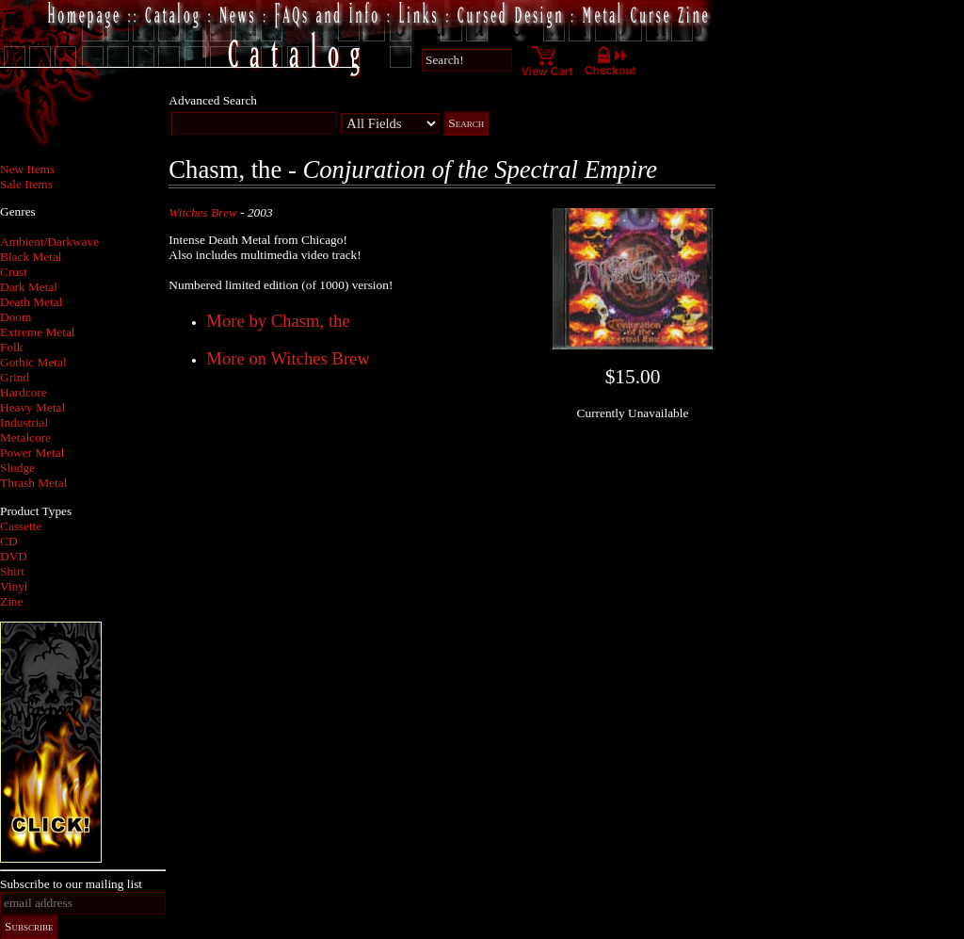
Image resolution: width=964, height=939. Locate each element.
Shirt (12, 571)
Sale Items (26, 184)
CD (9, 541)
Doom (15, 317)
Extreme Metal (37, 332)
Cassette (20, 526)
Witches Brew (202, 212)
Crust (13, 272)
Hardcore (23, 392)
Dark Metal (28, 287)
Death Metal (31, 302)
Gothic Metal (33, 362)
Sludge (17, 468)
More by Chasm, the (277, 321)
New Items (27, 169)
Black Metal (31, 257)
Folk (11, 347)
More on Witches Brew (288, 358)
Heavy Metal (32, 407)
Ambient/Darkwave (49, 242)
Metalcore (25, 437)
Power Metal (32, 452)
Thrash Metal (33, 483)
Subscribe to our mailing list (71, 884)
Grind (14, 377)
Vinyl (14, 586)
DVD (13, 556)
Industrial (24, 422)
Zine (11, 601)
